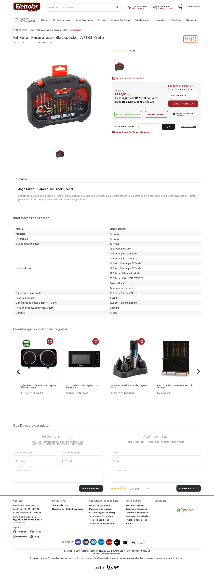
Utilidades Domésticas (120, 20)
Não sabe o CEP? (188, 126)
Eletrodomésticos (142, 20)
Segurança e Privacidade (101, 516)
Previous (17, 371)
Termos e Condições (99, 519)
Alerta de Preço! (156, 114)
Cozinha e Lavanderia (61, 20)
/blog (36, 536)
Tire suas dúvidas (165, 8)
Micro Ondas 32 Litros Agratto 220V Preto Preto (82, 386)
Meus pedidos (138, 8)
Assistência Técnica (134, 505)
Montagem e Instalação (136, 516)
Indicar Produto (91, 488)
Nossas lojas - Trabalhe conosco (67, 509)
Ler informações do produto (130, 77)
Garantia (129, 523)
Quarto (44, 20)
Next (198, 371)
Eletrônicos (176, 20)
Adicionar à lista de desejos (184, 114)
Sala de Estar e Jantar (84, 20)
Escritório (102, 20)
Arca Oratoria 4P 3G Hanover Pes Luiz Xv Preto (175, 386)
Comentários (58, 474)
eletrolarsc (21, 536)
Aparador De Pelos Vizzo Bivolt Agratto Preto (129, 386)
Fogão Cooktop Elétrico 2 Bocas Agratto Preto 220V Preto (38, 386)
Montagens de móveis (100, 509)
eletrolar (37, 531)
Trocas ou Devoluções (136, 519)
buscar (117, 7)
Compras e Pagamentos (137, 512)
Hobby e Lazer (192, 20)
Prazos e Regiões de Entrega (103, 512)
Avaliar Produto (188, 488)
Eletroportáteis (160, 20)
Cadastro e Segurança (136, 509)
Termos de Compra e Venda (102, 523)
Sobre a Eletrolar (60, 505)
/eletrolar (21, 531)
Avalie (132, 50)
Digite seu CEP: (124, 126)
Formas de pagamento (100, 505)
